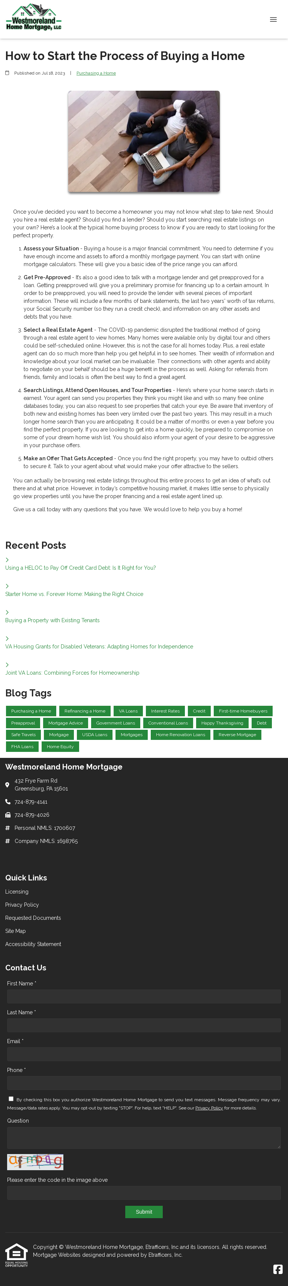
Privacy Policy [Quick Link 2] (22, 905)
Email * (15, 1041)
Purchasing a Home (96, 73)
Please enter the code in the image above (57, 1180)
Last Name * (21, 1012)
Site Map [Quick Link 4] (15, 931)
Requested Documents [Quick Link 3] (33, 918)
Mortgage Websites (57, 1255)
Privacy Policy (209, 1108)
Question (18, 1121)
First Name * (21, 984)
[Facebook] (278, 1270)
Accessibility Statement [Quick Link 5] (33, 944)
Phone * (16, 1070)
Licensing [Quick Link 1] (16, 892)
